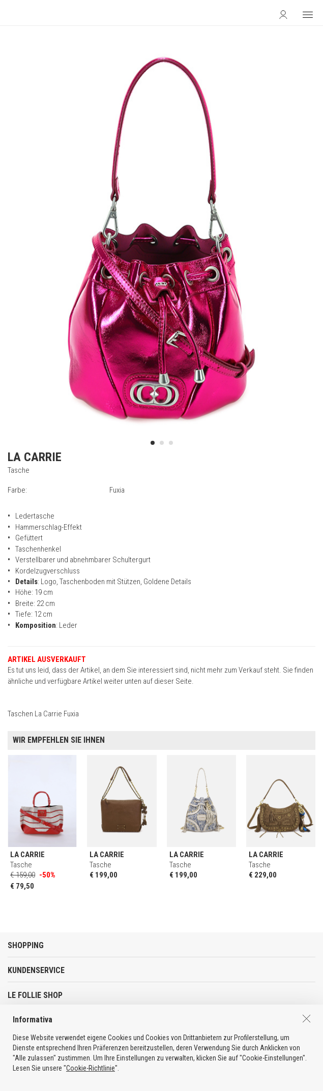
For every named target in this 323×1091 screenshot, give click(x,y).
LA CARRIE (35, 457)
